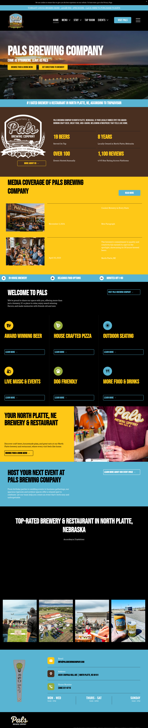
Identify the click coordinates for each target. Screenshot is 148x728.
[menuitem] (55, 20)
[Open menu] (138, 20)
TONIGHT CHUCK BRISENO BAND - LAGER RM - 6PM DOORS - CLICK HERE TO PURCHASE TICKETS (74, 8)
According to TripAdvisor (105, 103)
